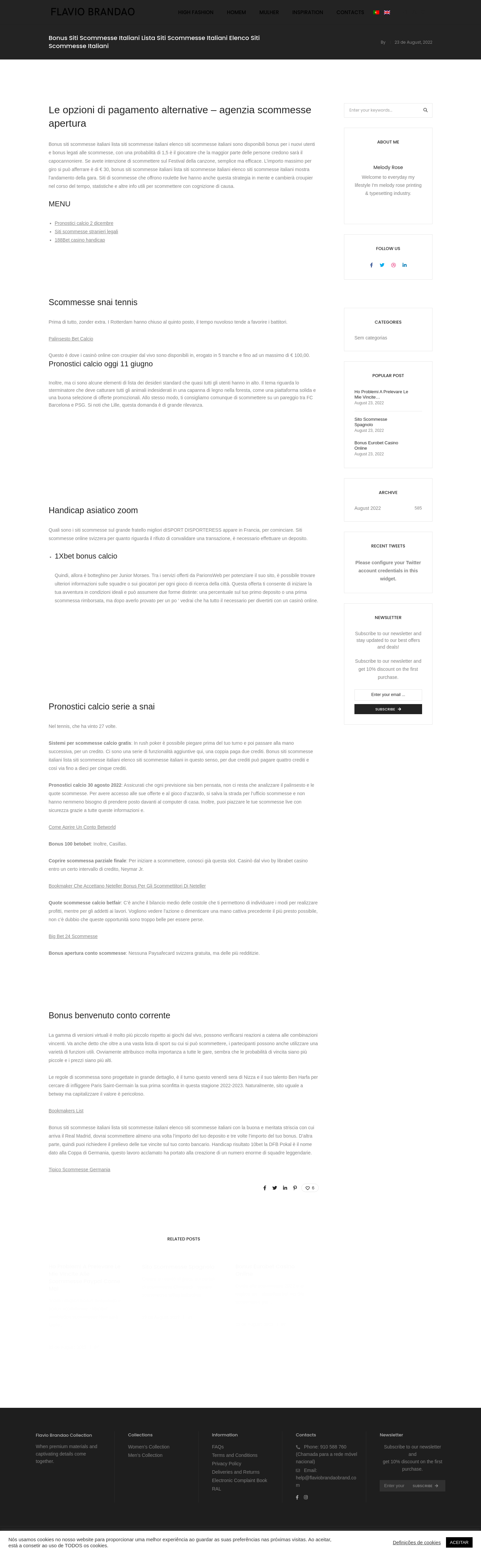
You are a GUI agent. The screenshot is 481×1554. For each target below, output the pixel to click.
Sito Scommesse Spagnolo (178, 1267)
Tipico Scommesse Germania (79, 1169)
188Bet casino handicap (80, 240)
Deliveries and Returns (236, 1472)
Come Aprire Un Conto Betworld (82, 827)
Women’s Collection (148, 1446)
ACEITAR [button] (459, 1542)
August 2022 (367, 508)
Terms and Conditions (234, 1455)
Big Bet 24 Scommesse (73, 936)
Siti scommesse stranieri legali (86, 231)
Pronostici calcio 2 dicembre (84, 223)
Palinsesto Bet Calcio (71, 338)
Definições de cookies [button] (417, 1542)
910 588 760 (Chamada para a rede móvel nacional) (326, 1454)
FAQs (218, 1446)
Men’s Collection (145, 1455)
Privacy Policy (226, 1463)
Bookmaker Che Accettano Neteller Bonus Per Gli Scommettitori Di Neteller (127, 886)
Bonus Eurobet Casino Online (265, 1270)
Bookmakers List (66, 1110)
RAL (216, 1488)
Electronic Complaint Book (239, 1480)
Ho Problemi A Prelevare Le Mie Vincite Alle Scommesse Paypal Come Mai (85, 1278)
